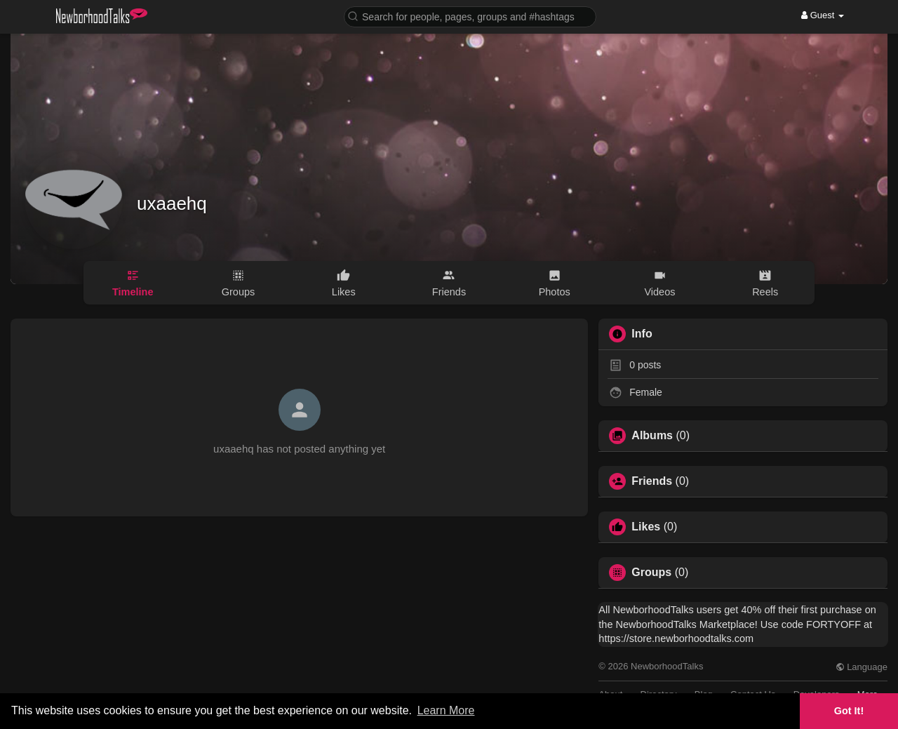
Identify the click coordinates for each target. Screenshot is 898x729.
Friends (651, 481)
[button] (470, 15)
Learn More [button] (446, 710)
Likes (645, 527)
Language (861, 666)
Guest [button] (822, 15)
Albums (652, 435)
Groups (651, 572)
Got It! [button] (849, 710)
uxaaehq (172, 203)
